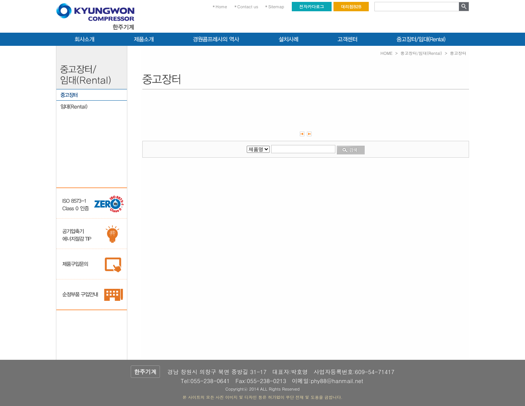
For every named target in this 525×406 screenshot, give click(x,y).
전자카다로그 (311, 6)
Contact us (247, 6)
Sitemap (276, 6)
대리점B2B (351, 6)
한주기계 (145, 372)
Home (221, 6)
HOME (386, 53)
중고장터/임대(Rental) (421, 53)
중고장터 (458, 53)
